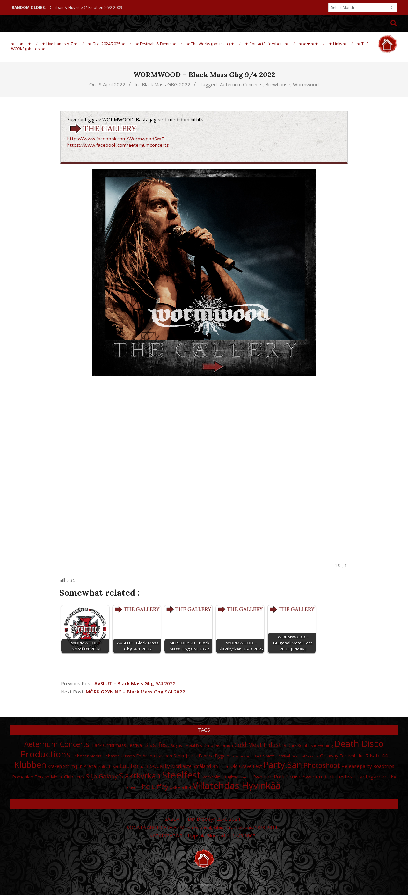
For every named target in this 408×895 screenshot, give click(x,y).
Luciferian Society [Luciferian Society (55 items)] (145, 766)
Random (204, 804)
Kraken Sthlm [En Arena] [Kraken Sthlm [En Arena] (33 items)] (72, 766)
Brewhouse (277, 84)
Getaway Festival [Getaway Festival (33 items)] (337, 756)
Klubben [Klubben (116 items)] (30, 765)
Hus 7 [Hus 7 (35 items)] (362, 756)
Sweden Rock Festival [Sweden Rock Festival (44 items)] (329, 776)
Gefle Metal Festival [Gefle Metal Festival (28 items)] (272, 756)
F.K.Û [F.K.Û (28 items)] (192, 756)
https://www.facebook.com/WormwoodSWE (115, 138)
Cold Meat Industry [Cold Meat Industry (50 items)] (260, 745)
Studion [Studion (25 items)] (246, 777)
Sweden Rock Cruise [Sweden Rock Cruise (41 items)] (278, 776)
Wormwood (306, 84)
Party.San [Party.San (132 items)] (282, 764)
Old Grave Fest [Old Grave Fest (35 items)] (246, 766)
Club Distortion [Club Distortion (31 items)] (218, 745)
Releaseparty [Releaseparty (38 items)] (356, 766)
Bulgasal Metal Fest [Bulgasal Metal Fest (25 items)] (187, 745)
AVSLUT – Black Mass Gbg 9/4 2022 (135, 683)
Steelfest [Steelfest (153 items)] (181, 775)
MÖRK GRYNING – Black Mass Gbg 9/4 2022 (135, 691)
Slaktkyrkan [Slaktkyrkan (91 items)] (140, 775)
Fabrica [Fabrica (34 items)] (206, 756)
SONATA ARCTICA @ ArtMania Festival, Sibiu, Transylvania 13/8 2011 (202, 827)
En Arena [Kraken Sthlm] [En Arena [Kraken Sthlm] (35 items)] (161, 756)
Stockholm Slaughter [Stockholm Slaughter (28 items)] (220, 777)
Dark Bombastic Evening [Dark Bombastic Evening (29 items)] (310, 745)
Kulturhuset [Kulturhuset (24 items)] (108, 766)
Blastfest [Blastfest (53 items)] (157, 745)
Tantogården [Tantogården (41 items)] (372, 776)
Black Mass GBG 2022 (166, 84)
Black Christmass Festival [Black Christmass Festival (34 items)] (117, 745)
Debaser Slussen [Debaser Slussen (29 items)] (119, 756)
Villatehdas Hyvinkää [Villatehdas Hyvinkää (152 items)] (237, 785)
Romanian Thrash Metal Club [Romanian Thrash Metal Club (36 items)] (42, 776)
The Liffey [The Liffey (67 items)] (153, 786)
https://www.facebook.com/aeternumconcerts (118, 145)
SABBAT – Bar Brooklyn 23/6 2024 (202, 819)
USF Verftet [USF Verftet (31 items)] (180, 787)
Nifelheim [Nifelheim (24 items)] (220, 766)
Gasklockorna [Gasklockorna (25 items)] (242, 756)
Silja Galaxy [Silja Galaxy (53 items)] (102, 776)
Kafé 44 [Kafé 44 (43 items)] (379, 755)
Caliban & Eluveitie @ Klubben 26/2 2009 (86, 7)
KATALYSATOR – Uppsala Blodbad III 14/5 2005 (202, 835)
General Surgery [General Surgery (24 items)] (305, 756)
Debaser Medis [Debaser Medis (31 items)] (86, 756)
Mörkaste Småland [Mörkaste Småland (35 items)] (191, 766)
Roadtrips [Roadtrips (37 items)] (383, 766)
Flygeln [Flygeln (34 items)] (222, 756)
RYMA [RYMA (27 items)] (79, 776)
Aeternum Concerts (241, 84)
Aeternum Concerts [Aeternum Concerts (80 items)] (56, 744)
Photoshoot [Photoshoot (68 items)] (321, 765)
